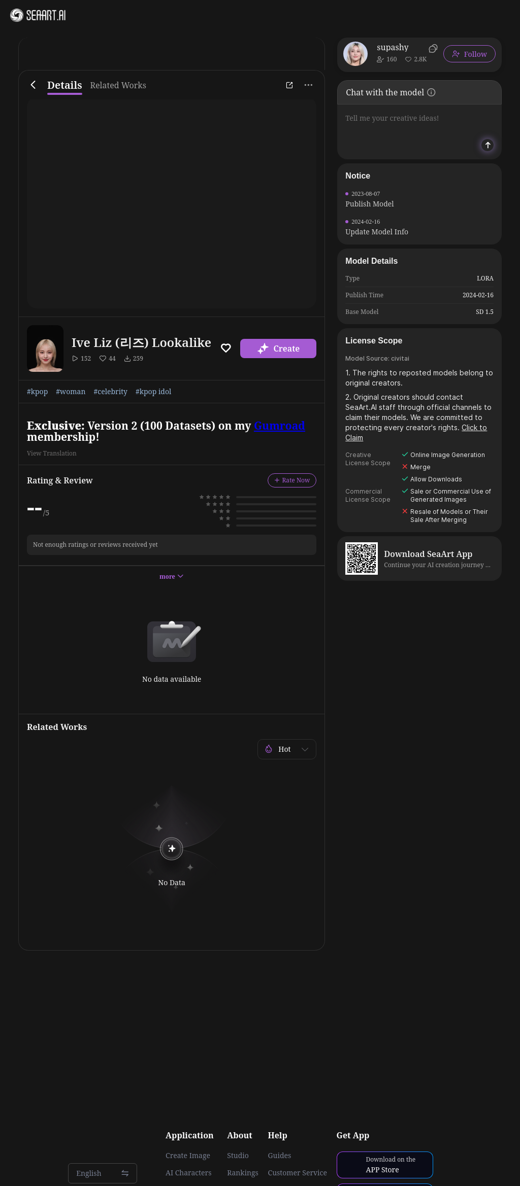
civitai (400, 358)
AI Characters (188, 1173)
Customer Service (297, 1173)
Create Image (188, 1156)
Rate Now (292, 480)
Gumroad (279, 425)
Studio (238, 1156)
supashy (392, 47)
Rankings (242, 1173)
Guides (279, 1156)
